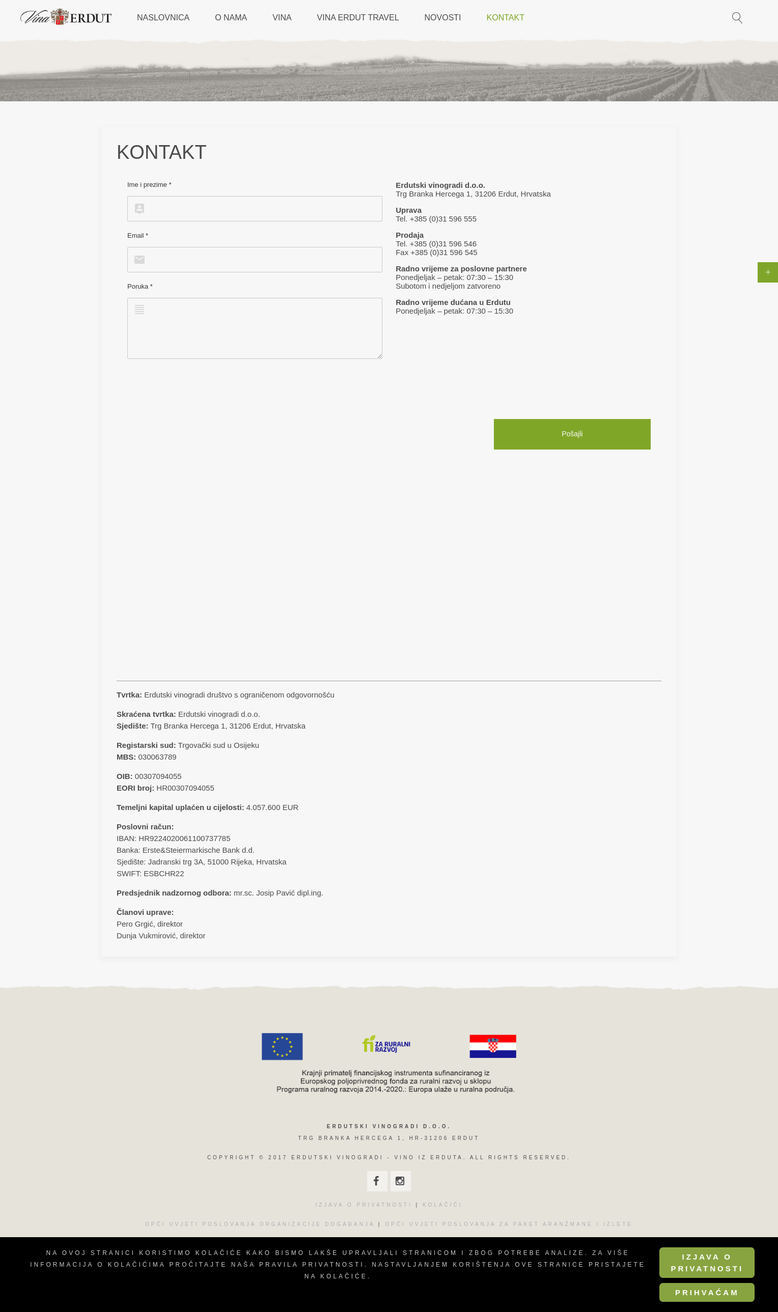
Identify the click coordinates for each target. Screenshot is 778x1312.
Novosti (443, 17)
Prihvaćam (707, 1292)
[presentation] (204, 389)
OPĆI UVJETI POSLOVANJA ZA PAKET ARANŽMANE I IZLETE (509, 1224)
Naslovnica (163, 17)
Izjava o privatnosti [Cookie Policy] (707, 1262)
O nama (231, 17)
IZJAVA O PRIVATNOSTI (363, 1205)
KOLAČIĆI (443, 1205)
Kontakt (505, 17)
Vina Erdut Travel (358, 17)
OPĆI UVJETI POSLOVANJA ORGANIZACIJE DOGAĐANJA (260, 1224)
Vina (281, 17)
